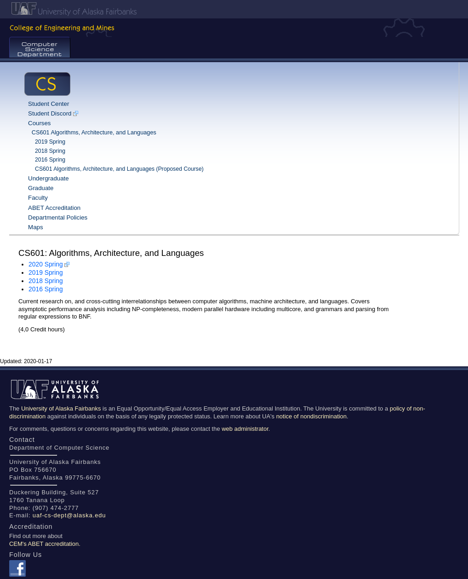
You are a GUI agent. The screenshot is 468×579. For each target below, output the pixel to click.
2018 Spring (50, 151)
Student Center (48, 103)
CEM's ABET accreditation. (44, 543)
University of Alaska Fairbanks (61, 408)
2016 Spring (50, 159)
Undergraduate (48, 178)
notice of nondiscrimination (311, 416)
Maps (35, 227)
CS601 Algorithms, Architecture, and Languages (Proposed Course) (119, 169)
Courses (39, 123)
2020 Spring (46, 264)
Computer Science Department (39, 49)
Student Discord (49, 113)
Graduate (40, 188)
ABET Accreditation (54, 207)
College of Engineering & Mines (234, 27)
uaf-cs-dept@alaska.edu (69, 515)
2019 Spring (50, 142)
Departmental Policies (57, 217)
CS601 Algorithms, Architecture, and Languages (94, 132)
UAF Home (235, 9)
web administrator (245, 428)
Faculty (38, 197)
